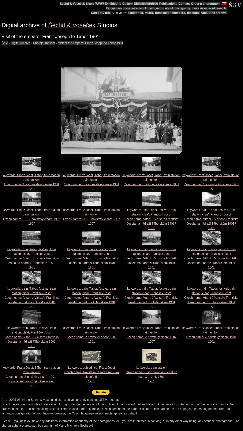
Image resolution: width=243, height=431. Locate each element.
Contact (184, 3)
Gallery (127, 3)
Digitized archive (146, 3)
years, (149, 12)
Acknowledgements (213, 8)
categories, (136, 12)
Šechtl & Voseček (72, 3)
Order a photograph (205, 3)
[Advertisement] (71, 54)
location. (193, 12)
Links (195, 8)
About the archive (213, 12)
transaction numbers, (170, 12)
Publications (168, 3)
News (90, 3)
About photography (178, 8)
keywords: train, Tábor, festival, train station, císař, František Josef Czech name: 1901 (151, 219)
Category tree (101, 12)
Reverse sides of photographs (143, 8)
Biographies (114, 8)
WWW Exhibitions (108, 3)
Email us (17, 421)
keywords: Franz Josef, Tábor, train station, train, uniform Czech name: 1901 (32, 376)
